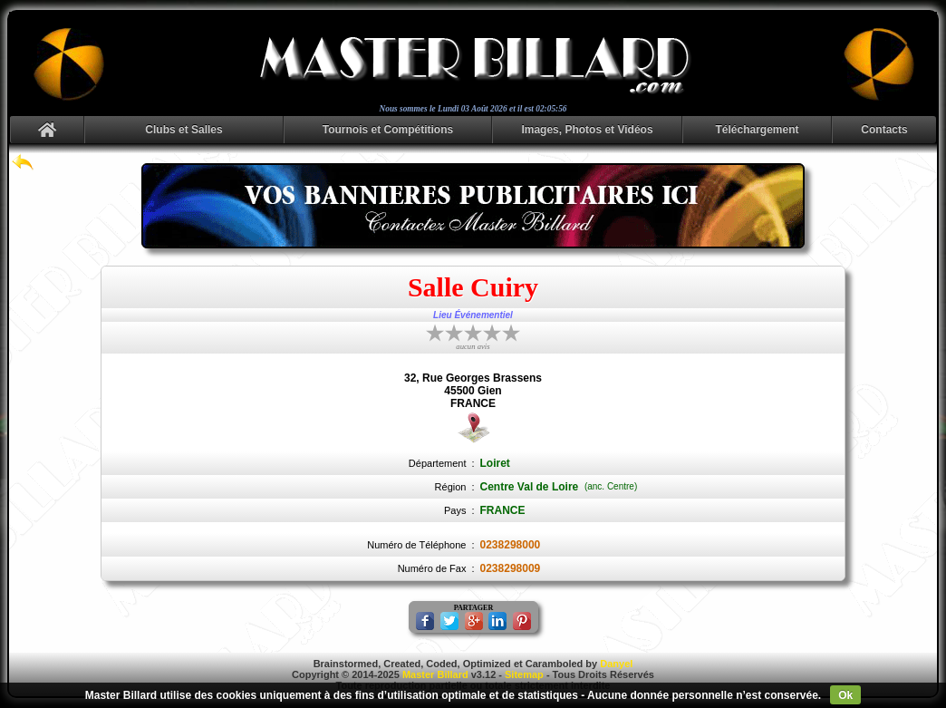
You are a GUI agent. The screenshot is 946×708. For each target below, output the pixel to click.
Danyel (616, 663)
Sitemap (524, 674)
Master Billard (435, 674)
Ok (845, 695)
